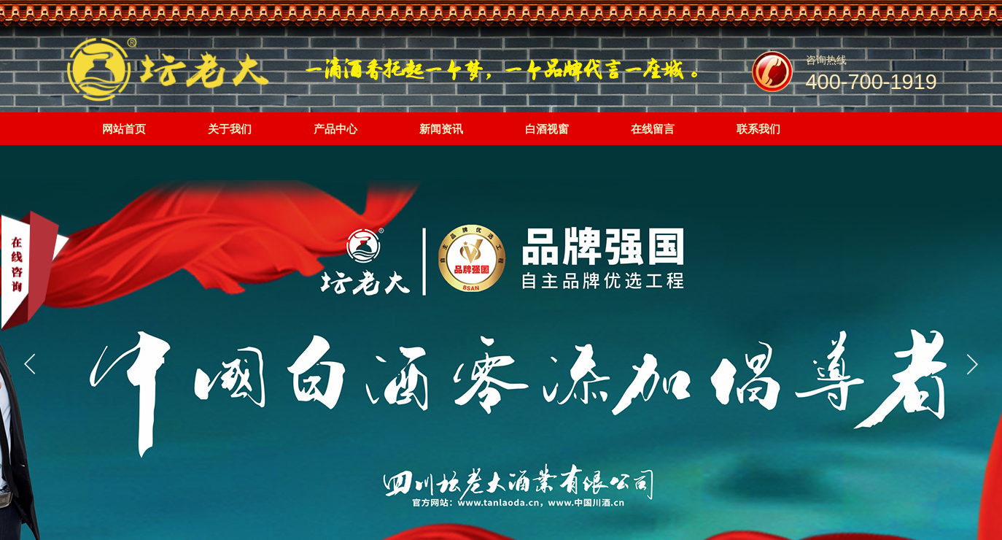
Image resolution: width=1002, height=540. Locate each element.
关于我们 (230, 129)
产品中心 (335, 129)
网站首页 (124, 129)
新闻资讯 (441, 129)
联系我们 (758, 129)
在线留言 (653, 129)
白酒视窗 (547, 129)
